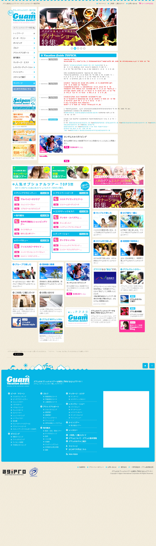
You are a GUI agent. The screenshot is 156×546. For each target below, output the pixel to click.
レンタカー (73, 441)
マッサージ (74, 407)
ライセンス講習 (18, 453)
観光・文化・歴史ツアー (53, 442)
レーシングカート (51, 428)
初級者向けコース (51, 407)
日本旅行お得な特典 (52, 458)
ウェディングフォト (52, 455)
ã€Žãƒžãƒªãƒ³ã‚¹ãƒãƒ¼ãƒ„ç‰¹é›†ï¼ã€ (109, 122)
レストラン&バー (76, 423)
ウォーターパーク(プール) (21, 434)
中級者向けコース (51, 410)
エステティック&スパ (78, 410)
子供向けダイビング (19, 456)
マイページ (102, 3)
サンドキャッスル (69, 240)
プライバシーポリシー (96, 478)
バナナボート (17, 415)
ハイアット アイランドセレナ (72, 227)
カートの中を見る (147, 3)
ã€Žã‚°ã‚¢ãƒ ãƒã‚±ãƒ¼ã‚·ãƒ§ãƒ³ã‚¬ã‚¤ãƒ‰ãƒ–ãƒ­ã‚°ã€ (84, 112)
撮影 (46, 461)
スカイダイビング (51, 420)
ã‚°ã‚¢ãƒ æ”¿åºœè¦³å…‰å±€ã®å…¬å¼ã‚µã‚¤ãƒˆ (87, 65)
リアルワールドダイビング (32, 209)
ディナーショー (76, 420)
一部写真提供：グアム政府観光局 (142, 478)
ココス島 (48, 450)
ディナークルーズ (77, 426)
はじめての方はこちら (77, 460)
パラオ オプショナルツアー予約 (26, 158)
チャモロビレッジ (51, 444)
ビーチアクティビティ (20, 410)
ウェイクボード (18, 421)
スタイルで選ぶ (26, 77)
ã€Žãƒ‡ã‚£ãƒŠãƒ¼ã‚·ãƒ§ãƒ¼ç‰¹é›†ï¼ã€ (137, 122)
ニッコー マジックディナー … (73, 249)
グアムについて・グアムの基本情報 (83, 449)
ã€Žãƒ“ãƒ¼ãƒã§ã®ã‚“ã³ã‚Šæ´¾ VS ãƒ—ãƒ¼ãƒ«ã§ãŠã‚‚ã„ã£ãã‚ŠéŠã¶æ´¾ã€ (88, 128)
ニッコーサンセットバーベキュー (35, 252)
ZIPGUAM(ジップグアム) (53, 434)
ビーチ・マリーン (26, 38)
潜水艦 (15, 432)
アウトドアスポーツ (26, 53)
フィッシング (49, 431)
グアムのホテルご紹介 (77, 452)
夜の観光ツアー (76, 436)
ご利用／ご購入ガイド (77, 446)
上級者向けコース (51, 413)
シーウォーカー (18, 429)
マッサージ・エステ (26, 62)
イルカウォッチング (19, 407)
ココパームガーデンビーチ (71, 205)
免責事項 (82, 478)
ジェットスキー (18, 413)
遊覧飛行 (48, 423)
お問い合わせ (132, 3)
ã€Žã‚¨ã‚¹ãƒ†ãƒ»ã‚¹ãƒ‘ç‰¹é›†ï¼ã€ (82, 122)
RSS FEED (73, 465)
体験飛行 (48, 426)
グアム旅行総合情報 (23, 142)
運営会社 (124, 478)
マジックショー (76, 428)
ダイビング (26, 43)
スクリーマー (17, 423)
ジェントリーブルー (30, 205)
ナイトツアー (26, 72)
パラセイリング (18, 418)
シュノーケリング (19, 426)
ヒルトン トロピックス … (32, 256)
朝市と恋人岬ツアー (30, 234)
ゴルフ (26, 48)
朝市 (46, 447)
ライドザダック (28, 230)
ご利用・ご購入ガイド (117, 3)
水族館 (47, 452)
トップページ (26, 33)
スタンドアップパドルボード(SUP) (24, 440)
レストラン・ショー (26, 67)
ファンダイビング (19, 450)
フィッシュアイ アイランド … (73, 245)
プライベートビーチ (19, 437)
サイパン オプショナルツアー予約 (27, 110)
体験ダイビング (18, 447)
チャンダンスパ (67, 223)
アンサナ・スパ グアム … (73, 218)
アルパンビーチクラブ (32, 199)
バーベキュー (75, 418)
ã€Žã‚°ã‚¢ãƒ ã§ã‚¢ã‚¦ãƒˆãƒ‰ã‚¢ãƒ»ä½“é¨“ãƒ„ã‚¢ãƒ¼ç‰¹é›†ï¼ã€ (93, 130)
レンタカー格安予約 (23, 126)
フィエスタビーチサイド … (34, 247)
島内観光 (26, 57)
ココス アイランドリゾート (73, 199)
